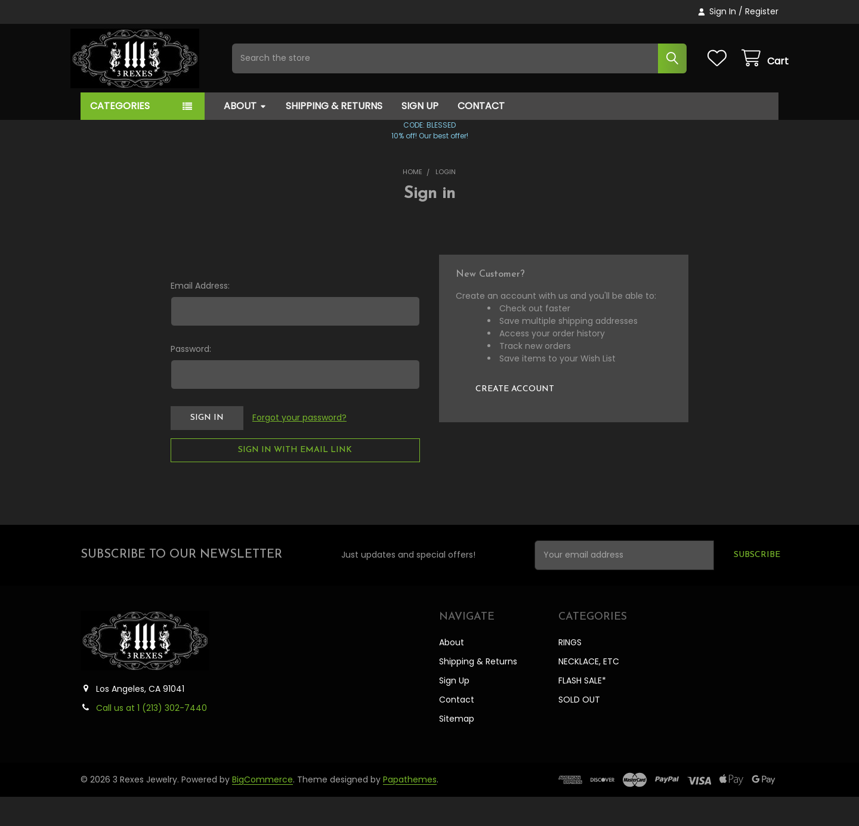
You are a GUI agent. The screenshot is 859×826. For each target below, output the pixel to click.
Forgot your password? (299, 447)
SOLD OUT (579, 729)
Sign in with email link (295, 479)
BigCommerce (262, 809)
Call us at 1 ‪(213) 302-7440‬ (151, 737)
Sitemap (456, 748)
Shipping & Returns (334, 135)
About (245, 135)
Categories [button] (120, 135)
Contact (481, 135)
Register (761, 11)
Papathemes (410, 809)
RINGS (570, 671)
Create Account (514, 418)
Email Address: (200, 315)
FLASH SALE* (582, 710)
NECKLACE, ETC (588, 691)
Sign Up (419, 135)
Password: (191, 378)
